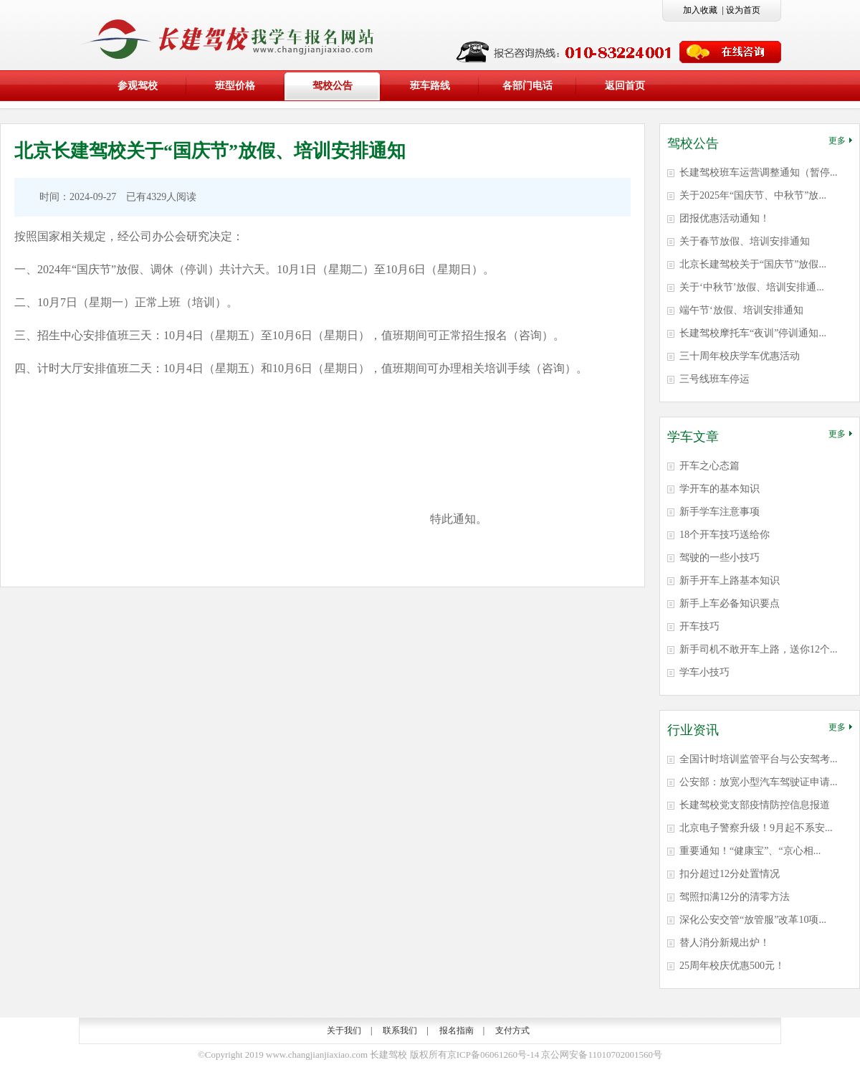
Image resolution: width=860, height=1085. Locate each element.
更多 (840, 141)
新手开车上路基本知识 (729, 580)
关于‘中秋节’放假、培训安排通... (751, 287)
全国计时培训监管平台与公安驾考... (758, 759)
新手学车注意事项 (719, 511)
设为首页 (743, 10)
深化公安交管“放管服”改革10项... (752, 919)
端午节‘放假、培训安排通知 (741, 310)
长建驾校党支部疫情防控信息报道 (754, 805)
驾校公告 (332, 85)
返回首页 (625, 85)
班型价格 (235, 85)
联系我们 (400, 1030)
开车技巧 (699, 626)
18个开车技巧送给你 (724, 534)
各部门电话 (527, 85)
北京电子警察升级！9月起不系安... (756, 828)
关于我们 (344, 1030)
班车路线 (430, 85)
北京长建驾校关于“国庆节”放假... (752, 264)
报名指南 (456, 1030)
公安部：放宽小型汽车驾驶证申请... (758, 782)
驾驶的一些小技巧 (719, 557)
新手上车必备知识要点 (729, 603)
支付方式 (512, 1030)
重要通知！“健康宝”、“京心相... (750, 850)
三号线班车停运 (714, 379)
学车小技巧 (704, 672)
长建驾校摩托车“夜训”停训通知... (752, 333)
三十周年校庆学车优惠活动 (739, 356)
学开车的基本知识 (719, 488)
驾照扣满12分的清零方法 (734, 896)
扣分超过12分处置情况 (729, 873)
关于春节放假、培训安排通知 (744, 241)
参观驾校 (138, 85)
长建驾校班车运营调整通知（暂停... (758, 172)
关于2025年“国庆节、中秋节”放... (752, 195)
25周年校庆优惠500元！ (732, 965)
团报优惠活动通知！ (724, 218)
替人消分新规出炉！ (724, 942)
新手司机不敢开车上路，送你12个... (758, 649)
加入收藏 (700, 10)
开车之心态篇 (709, 465)
